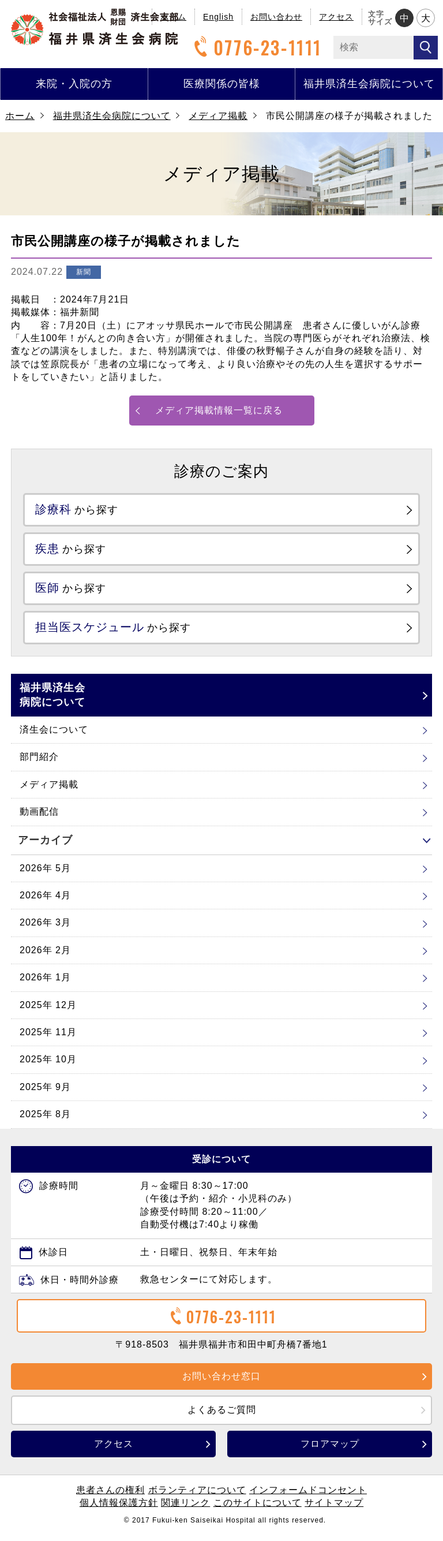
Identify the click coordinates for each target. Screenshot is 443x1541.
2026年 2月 (45, 957)
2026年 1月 (45, 984)
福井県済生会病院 (94, 27)
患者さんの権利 (110, 1497)
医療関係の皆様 (221, 83)
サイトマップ (334, 1509)
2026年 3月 (45, 930)
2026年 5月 (45, 875)
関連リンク (185, 1509)
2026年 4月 (45, 902)
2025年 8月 (45, 1121)
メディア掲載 (218, 116)
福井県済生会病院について (369, 83)
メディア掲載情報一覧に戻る (219, 410)
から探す (81, 510)
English (218, 16)
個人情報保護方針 (119, 1509)
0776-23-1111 (256, 48)
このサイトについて (257, 1509)
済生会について (54, 736)
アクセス (336, 16)
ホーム (20, 116)
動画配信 (39, 818)
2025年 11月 (48, 1039)
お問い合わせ (276, 16)
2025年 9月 (45, 1094)
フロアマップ (330, 1451)
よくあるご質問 (221, 1416)
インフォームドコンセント (308, 1497)
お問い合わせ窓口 (221, 1383)
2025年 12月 (48, 1012)
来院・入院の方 (74, 83)
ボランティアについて (197, 1497)
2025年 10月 (48, 1066)
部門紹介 (39, 763)
